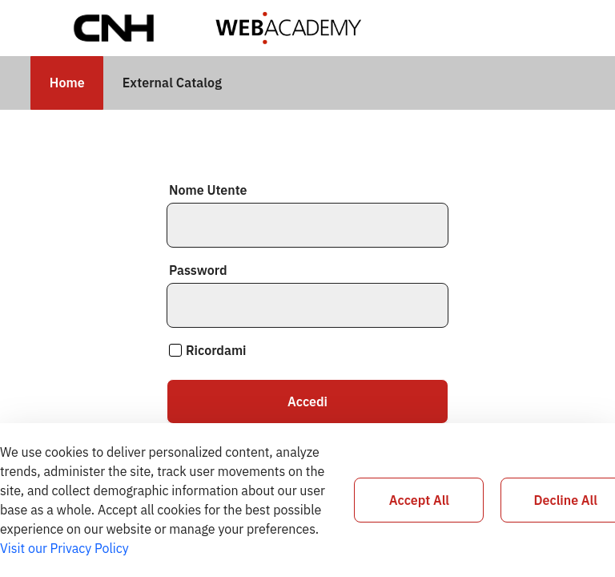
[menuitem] (66, 83)
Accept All (419, 500)
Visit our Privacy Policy (64, 548)
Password (198, 270)
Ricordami (208, 350)
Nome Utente (208, 190)
